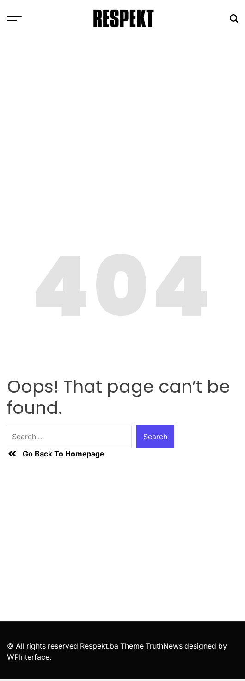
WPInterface (28, 657)
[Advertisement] (122, 106)
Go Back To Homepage (55, 453)
